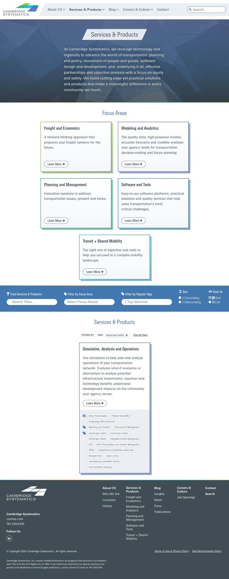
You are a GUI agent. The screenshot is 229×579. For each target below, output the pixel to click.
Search (210, 494)
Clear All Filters (140, 335)
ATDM (91, 450)
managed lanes (95, 455)
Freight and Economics (62, 128)
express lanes (112, 455)
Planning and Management (65, 184)
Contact (163, 9)
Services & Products (85, 9)
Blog (112, 9)
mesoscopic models (119, 433)
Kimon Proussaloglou (98, 415)
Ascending (189, 298)
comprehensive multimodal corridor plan (116, 450)
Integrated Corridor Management (124, 438)
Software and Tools (136, 184)
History (107, 506)
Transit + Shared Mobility (102, 241)
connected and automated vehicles (104, 461)
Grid (215, 298)
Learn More (56, 164)
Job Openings (186, 497)
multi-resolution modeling (100, 467)
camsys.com (14, 519)
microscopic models (97, 438)
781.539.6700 (15, 524)
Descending (190, 302)
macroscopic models (98, 433)
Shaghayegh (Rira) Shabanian (102, 421)
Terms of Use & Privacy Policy (171, 551)
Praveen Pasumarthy (121, 415)
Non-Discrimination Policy (206, 551)
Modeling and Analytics (140, 128)
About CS (55, 9)
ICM (90, 444)
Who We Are (111, 494)
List (214, 302)
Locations (109, 500)
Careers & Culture (136, 9)
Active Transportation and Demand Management (117, 444)
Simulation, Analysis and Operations (111, 349)
